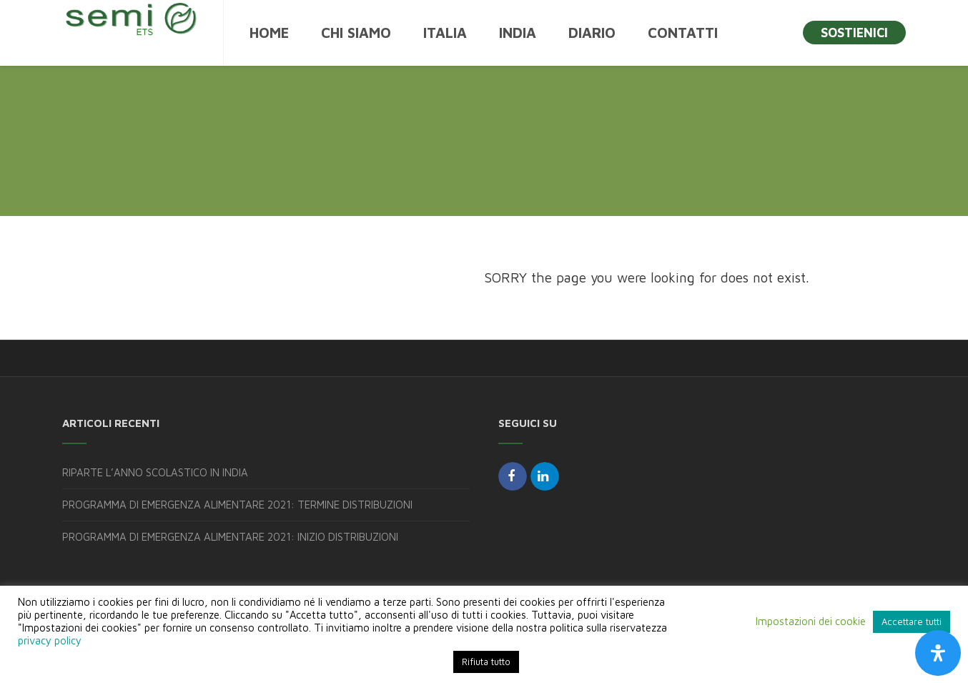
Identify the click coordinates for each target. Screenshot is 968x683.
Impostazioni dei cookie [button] (811, 621)
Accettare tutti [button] (911, 621)
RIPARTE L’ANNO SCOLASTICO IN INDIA (155, 472)
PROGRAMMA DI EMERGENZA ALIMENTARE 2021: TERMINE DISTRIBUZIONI (237, 504)
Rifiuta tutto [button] (486, 661)
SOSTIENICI (854, 32)
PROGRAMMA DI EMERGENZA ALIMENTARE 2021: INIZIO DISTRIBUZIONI (230, 537)
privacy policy (50, 640)
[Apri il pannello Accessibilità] (938, 653)
